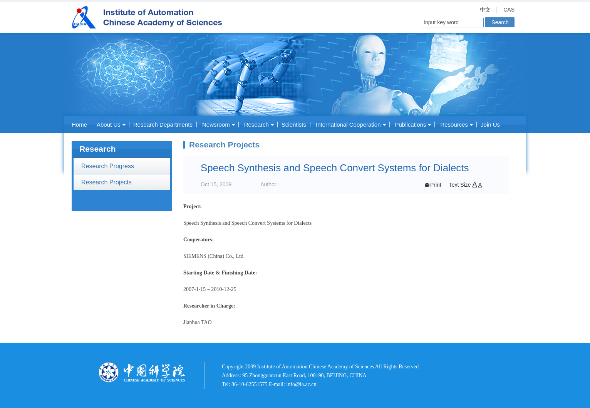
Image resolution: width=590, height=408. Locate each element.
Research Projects (106, 182)
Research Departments (163, 124)
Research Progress (107, 166)
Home (79, 124)
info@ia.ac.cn (301, 384)
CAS (509, 10)
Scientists (294, 124)
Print (432, 185)
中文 (485, 10)
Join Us (490, 124)
